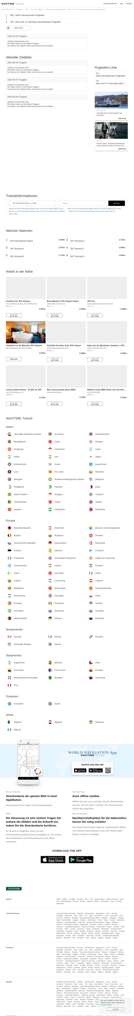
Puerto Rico (90, 935)
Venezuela (67, 938)
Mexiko (90, 933)
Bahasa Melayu (100, 899)
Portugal (82, 931)
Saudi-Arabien (66, 920)
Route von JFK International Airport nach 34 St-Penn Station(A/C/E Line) (36, 208)
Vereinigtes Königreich (72, 926)
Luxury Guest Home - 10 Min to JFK (24, 390)
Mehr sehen (13, 214)
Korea (107, 915)
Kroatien (116, 926)
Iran (86, 915)
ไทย (91, 899)
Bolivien (68, 935)
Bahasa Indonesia (112, 899)
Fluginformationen (110, 3)
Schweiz (59, 924)
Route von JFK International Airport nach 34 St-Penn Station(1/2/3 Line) (94, 208)
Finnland (115, 924)
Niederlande (60, 931)
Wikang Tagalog (66, 901)
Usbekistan (120, 920)
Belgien (107, 922)
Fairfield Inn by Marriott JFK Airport (24, 345)
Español (89, 901)
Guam (87, 938)
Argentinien (60, 935)
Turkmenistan (92, 920)
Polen (76, 931)
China (108, 913)
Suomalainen (105, 901)
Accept (115, 1009)
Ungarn (109, 926)
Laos (121, 915)
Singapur (75, 920)
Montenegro (105, 929)
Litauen (72, 929)
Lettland (88, 929)
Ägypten (100, 938)
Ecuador (98, 935)
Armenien (80, 913)
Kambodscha (99, 915)
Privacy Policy (106, 1005)
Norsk (113, 901)
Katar (58, 920)
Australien (80, 938)
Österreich (81, 922)
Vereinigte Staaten (108, 933)
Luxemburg (80, 929)
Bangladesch (100, 913)
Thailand (83, 920)
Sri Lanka (59, 918)
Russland (77, 933)
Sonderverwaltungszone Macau (90, 918)
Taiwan (106, 920)
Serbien (97, 931)
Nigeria (115, 938)
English (64, 899)
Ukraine (69, 933)
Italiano (96, 901)
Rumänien (90, 931)
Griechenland (101, 926)
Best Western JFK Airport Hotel (62, 301)
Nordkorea (59, 922)
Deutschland (84, 924)
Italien (66, 929)
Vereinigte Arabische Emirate (65, 913)
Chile (74, 935)
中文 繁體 (72, 899)
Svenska (119, 901)
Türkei (100, 920)
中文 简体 (80, 899)
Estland (100, 924)
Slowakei (122, 931)
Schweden (105, 931)
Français (75, 901)
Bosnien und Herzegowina (95, 922)
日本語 (58, 899)
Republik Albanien (71, 922)
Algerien (93, 938)
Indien (81, 915)
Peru (73, 938)
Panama (97, 933)
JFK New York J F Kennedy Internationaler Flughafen (35, 22)
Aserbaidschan (89, 913)
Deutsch (82, 901)
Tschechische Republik (71, 924)
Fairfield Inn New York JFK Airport (64, 345)
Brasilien (59, 938)
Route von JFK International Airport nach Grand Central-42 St (92, 211)
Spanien (107, 924)
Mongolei (75, 918)
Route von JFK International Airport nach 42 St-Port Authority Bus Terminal (37, 211)
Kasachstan (114, 915)
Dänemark (93, 924)
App (121, 3)
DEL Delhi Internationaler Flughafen (27, 15)
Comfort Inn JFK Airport (18, 301)
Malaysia (104, 918)
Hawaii (117, 933)
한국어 (86, 899)
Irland (122, 926)
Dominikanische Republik (111, 935)
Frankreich (59, 926)
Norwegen (69, 931)
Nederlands (60, 903)
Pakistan (121, 918)
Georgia (114, 913)
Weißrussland (60, 933)
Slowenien (113, 931)
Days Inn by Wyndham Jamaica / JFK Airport (109, 345)
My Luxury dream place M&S (61, 390)
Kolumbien (81, 935)
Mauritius (108, 938)
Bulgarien (115, 922)
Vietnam (112, 920)
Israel (75, 915)
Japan (91, 915)
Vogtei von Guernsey (88, 926)
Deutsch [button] (129, 3)
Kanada (84, 933)
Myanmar (67, 918)
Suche (117, 203)
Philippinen (112, 918)
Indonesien (68, 915)
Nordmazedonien (116, 929)
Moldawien (96, 929)
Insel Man (59, 929)
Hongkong (59, 915)
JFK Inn (91, 301)
